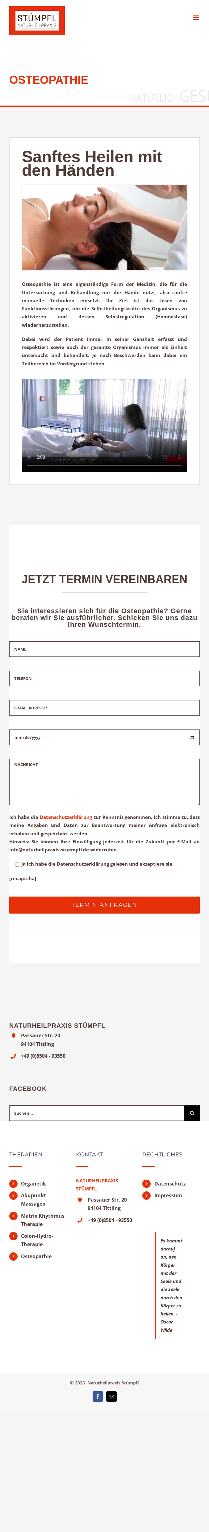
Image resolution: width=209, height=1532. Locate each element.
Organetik (33, 1183)
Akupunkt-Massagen (34, 1199)
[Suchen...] (96, 1113)
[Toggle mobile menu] (196, 18)
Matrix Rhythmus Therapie (43, 1220)
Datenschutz (170, 1183)
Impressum (168, 1195)
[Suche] (192, 1113)
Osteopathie (36, 1256)
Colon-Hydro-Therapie (37, 1240)
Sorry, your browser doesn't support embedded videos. (104, 425)
